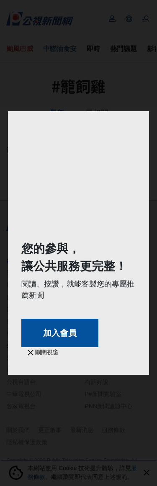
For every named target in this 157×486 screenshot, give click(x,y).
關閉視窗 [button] (43, 352)
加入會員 (60, 333)
